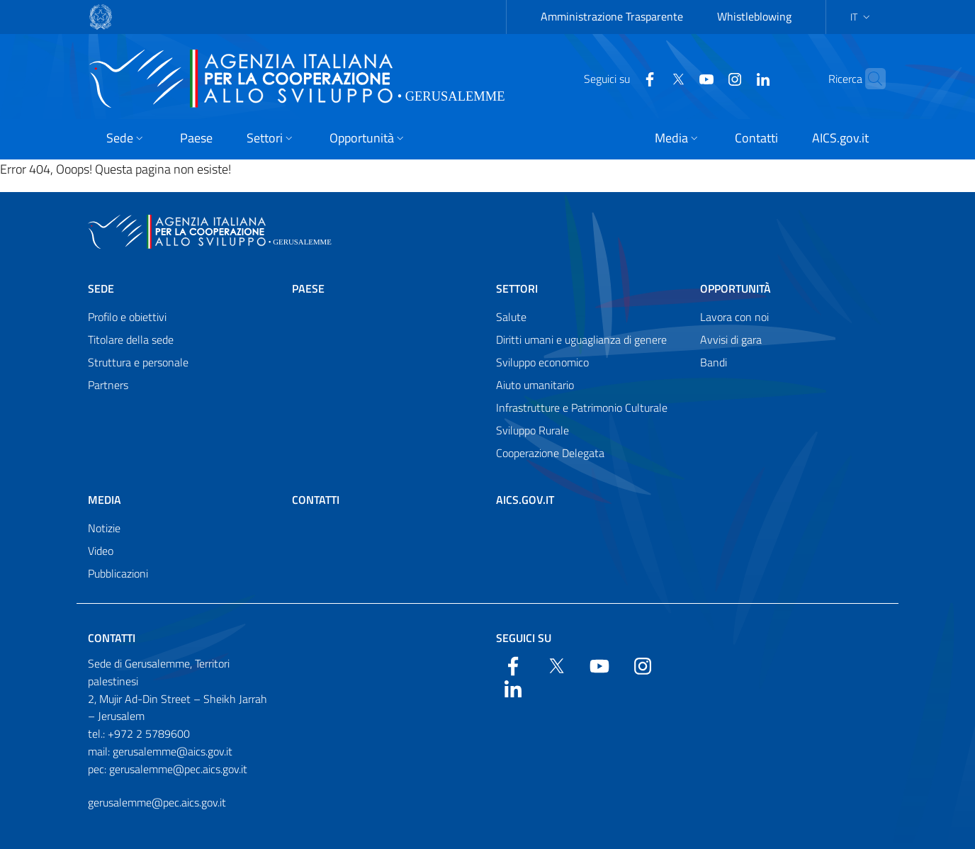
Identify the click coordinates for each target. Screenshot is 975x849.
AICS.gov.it (525, 499)
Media (104, 499)
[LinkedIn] (735, 77)
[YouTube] (679, 77)
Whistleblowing (754, 16)
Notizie (104, 527)
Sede (101, 288)
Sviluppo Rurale (532, 430)
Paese (308, 288)
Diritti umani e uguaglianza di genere (581, 339)
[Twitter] (650, 77)
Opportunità (735, 288)
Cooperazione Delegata (550, 452)
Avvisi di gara (731, 339)
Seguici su (523, 637)
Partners (108, 384)
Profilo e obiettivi (127, 316)
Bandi (713, 362)
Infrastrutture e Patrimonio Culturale (581, 407)
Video (100, 550)
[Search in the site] (869, 79)
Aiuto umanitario (535, 384)
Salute (511, 316)
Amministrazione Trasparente (612, 16)
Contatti (315, 499)
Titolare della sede (131, 339)
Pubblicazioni (118, 573)
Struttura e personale (138, 362)
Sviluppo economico (542, 362)
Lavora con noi (734, 316)
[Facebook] (622, 77)
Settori (517, 288)
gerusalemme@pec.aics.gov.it (157, 802)
